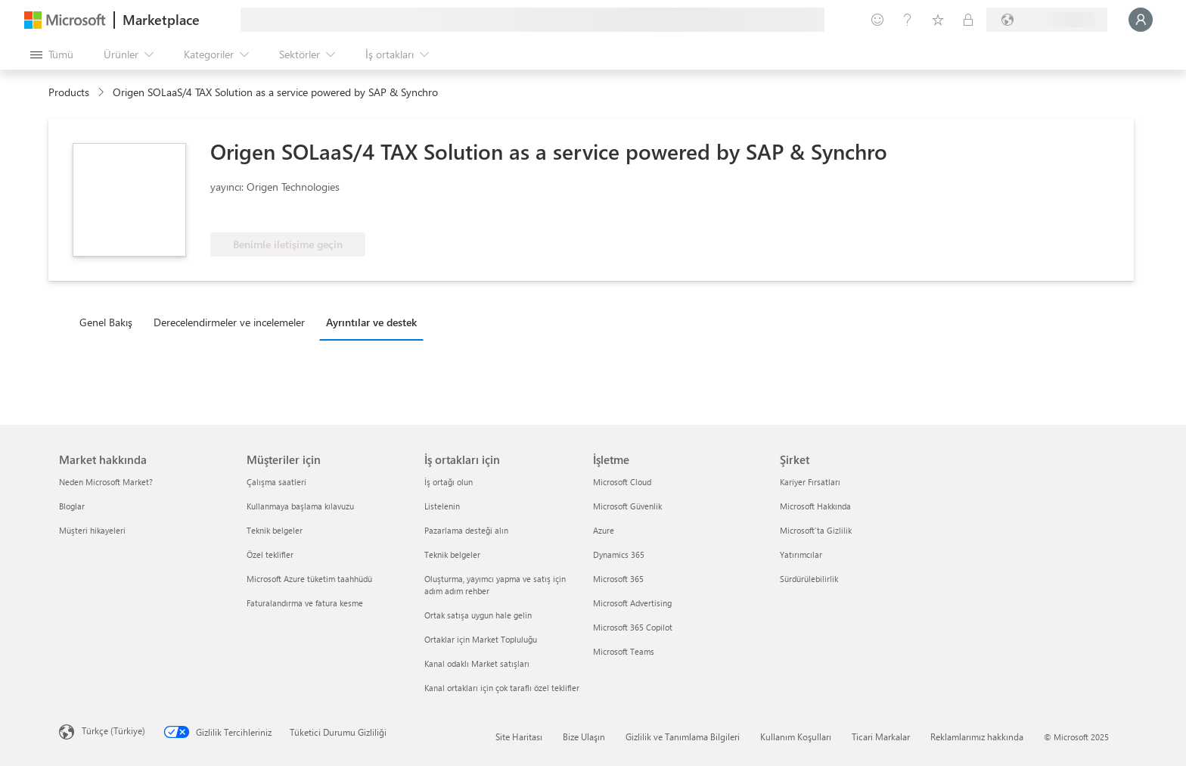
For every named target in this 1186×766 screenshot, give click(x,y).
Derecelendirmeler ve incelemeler (229, 322)
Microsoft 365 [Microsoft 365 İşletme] (618, 578)
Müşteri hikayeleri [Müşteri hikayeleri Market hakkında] (92, 530)
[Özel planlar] (968, 19)
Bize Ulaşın (584, 736)
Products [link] (68, 92)
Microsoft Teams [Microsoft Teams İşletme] (623, 651)
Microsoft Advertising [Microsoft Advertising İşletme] (632, 603)
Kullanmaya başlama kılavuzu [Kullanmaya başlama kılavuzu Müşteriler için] (300, 506)
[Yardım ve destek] (908, 19)
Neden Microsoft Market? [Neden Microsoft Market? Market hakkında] (106, 481)
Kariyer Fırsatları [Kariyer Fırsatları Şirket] (810, 481)
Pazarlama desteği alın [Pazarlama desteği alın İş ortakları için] (466, 530)
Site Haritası (518, 736)
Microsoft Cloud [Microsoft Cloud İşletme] (622, 481)
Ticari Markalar (881, 736)
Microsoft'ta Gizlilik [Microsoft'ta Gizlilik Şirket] (816, 530)
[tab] (110, 321)
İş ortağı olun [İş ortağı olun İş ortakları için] (448, 481)
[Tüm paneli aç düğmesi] (51, 54)
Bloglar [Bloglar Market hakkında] (72, 506)
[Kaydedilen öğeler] (938, 19)
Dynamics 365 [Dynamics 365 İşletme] (618, 554)
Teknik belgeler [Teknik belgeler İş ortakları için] (452, 554)
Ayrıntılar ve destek (371, 322)
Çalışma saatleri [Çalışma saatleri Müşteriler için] (276, 481)
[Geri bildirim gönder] (877, 19)
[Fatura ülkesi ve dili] (1046, 20)
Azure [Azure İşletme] (603, 530)
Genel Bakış (105, 322)
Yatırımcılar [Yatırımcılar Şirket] (801, 554)
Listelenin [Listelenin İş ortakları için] (442, 506)
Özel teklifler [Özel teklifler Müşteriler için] (270, 554)
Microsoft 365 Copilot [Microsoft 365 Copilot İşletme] (632, 627)
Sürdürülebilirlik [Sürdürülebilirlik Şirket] (809, 578)
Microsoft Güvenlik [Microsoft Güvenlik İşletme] (627, 506)
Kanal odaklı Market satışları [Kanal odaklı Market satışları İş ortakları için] (476, 663)
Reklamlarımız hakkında (976, 736)
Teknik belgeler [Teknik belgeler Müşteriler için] (275, 530)
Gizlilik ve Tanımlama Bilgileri (683, 736)
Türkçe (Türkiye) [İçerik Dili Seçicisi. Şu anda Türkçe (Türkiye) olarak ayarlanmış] (113, 730)
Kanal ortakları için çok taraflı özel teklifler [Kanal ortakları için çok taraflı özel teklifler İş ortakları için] (501, 687)
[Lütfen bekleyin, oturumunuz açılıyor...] (1140, 20)
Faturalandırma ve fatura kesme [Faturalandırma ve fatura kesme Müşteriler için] (305, 603)
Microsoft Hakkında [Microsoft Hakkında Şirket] (815, 506)
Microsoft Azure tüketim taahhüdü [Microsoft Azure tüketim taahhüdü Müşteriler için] (309, 578)
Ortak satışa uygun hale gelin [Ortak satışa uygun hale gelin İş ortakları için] (478, 615)
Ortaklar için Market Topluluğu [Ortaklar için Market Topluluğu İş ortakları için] (480, 639)
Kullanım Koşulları (795, 736)
